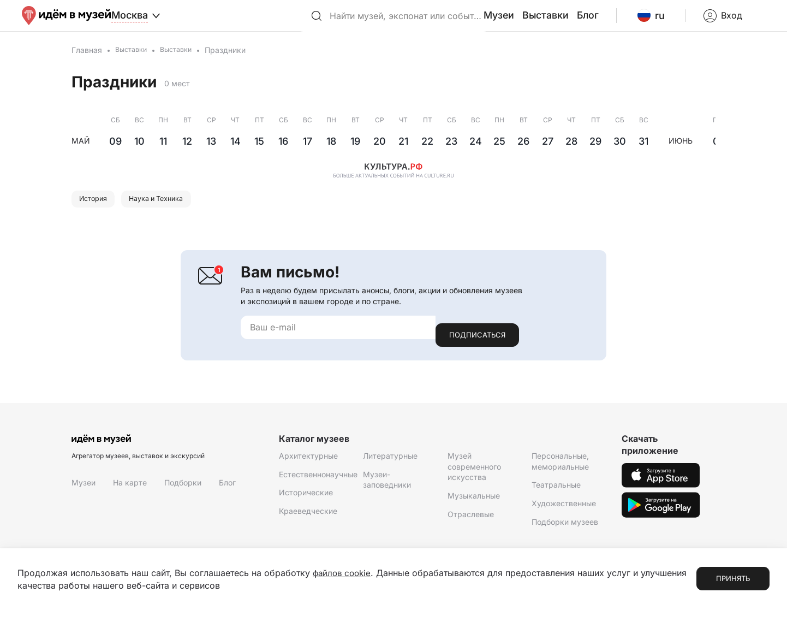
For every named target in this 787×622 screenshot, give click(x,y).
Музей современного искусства (474, 473)
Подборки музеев (565, 529)
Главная (86, 61)
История (97, 211)
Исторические (306, 499)
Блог (612, 21)
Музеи (531, 21)
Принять (733, 578)
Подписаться (477, 341)
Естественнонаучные (318, 481)
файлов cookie (343, 573)
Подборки (182, 489)
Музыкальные (474, 502)
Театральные (556, 491)
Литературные (390, 462)
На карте (130, 489)
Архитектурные (308, 462)
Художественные (564, 510)
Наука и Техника (169, 211)
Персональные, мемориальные (560, 468)
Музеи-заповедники (387, 487)
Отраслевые (471, 521)
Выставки (573, 21)
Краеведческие (308, 518)
